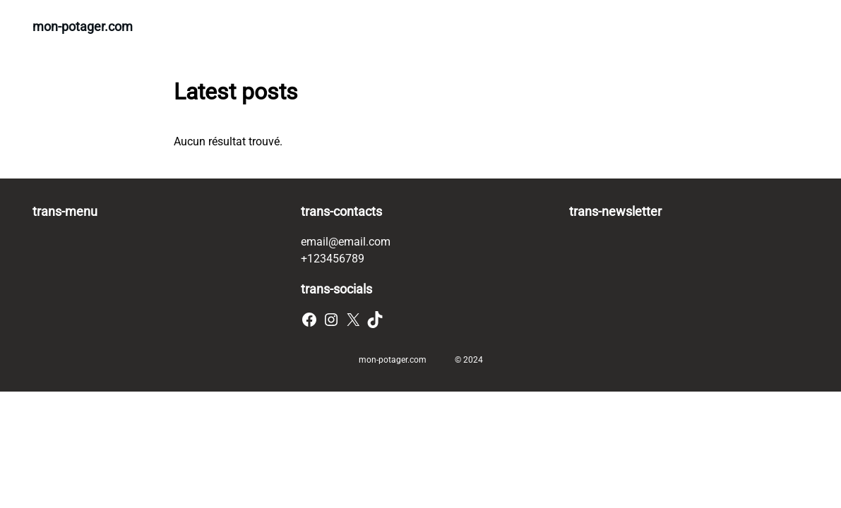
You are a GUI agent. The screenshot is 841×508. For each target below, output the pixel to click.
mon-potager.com (82, 26)
